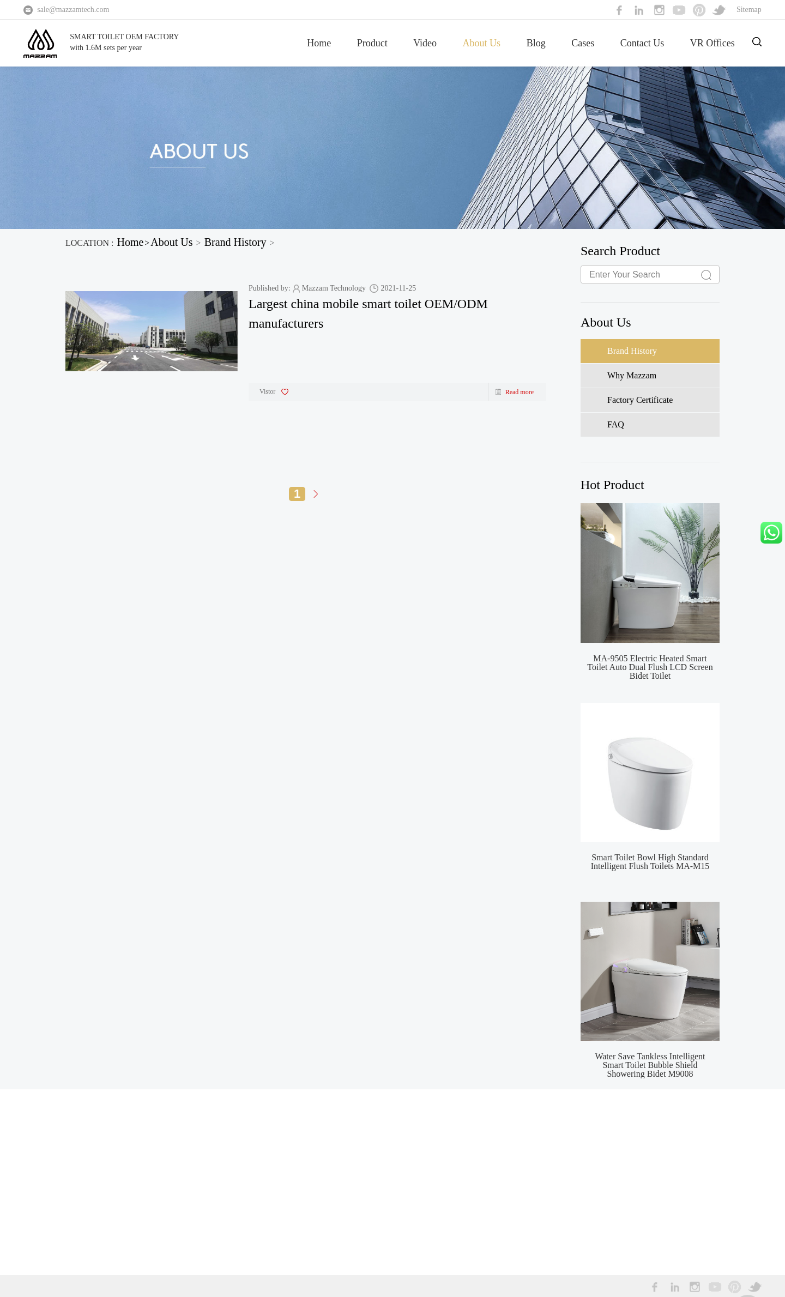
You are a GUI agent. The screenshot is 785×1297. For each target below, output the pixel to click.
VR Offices (712, 43)
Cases (582, 43)
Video (425, 43)
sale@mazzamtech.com (73, 9)
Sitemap (749, 9)
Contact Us (642, 43)
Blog (536, 43)
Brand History (235, 242)
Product (372, 43)
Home (319, 43)
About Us (482, 43)
